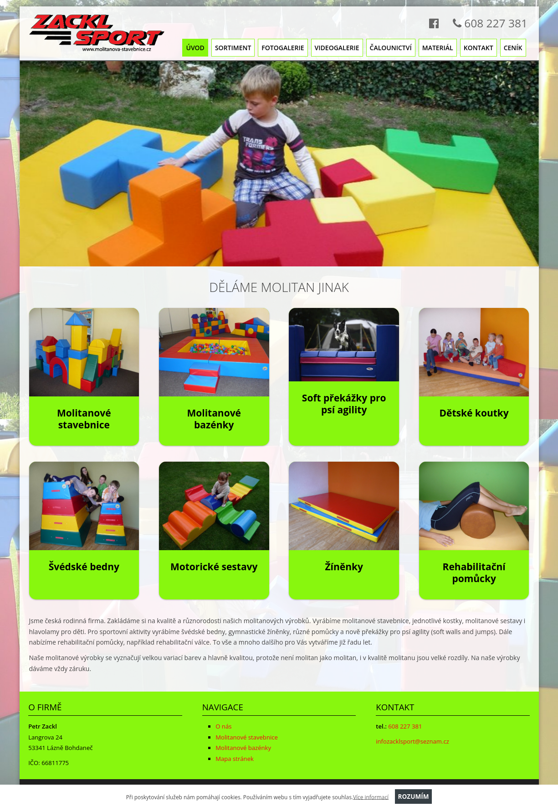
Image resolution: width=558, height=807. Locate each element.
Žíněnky (344, 567)
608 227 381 (487, 23)
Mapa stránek (234, 759)
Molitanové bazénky (214, 419)
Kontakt (478, 47)
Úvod (195, 47)
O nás (223, 726)
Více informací (371, 796)
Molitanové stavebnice (84, 419)
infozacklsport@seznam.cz (412, 741)
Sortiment (233, 47)
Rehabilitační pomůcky (474, 573)
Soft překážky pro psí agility (344, 404)
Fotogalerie (282, 47)
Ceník (513, 47)
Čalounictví (391, 47)
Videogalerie (337, 47)
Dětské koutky (473, 413)
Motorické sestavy (214, 567)
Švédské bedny (84, 567)
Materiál (437, 47)
